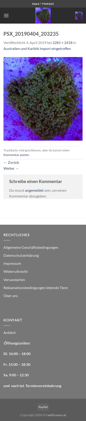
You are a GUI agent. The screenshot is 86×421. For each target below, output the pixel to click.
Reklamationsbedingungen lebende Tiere (35, 287)
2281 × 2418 (62, 42)
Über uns (10, 295)
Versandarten (14, 279)
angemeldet (34, 190)
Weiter (11, 168)
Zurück (11, 162)
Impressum (12, 263)
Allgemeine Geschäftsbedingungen (30, 247)
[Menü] (6, 15)
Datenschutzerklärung (21, 255)
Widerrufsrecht (15, 271)
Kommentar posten (16, 155)
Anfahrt (9, 332)
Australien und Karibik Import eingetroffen (37, 48)
